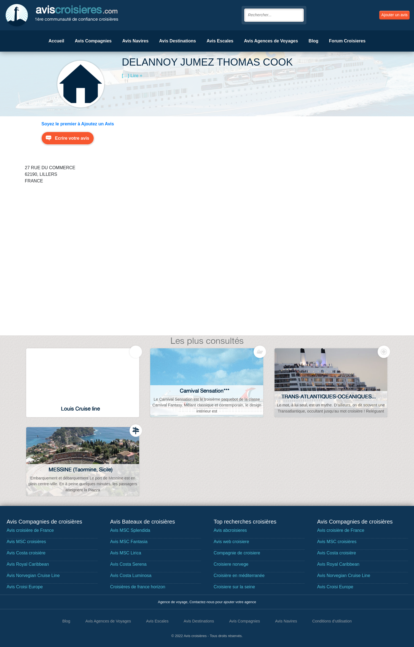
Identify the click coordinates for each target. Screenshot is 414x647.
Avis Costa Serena (128, 564)
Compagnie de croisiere (237, 553)
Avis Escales (219, 41)
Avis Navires (135, 41)
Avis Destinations (177, 41)
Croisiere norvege (231, 564)
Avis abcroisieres (230, 530)
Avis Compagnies (93, 41)
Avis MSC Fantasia (128, 541)
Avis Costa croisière (26, 553)
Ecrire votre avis (72, 138)
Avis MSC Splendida (130, 530)
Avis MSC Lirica (125, 553)
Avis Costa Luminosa (130, 575)
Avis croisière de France (30, 530)
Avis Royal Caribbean (28, 564)
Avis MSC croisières (26, 541)
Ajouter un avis (394, 15)
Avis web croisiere (231, 541)
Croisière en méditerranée (239, 575)
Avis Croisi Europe (25, 586)
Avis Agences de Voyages (271, 41)
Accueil (56, 41)
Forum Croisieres (347, 41)
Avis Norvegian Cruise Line (33, 575)
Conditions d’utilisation (332, 621)
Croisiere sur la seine (234, 586)
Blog (314, 41)
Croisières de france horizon (137, 586)
